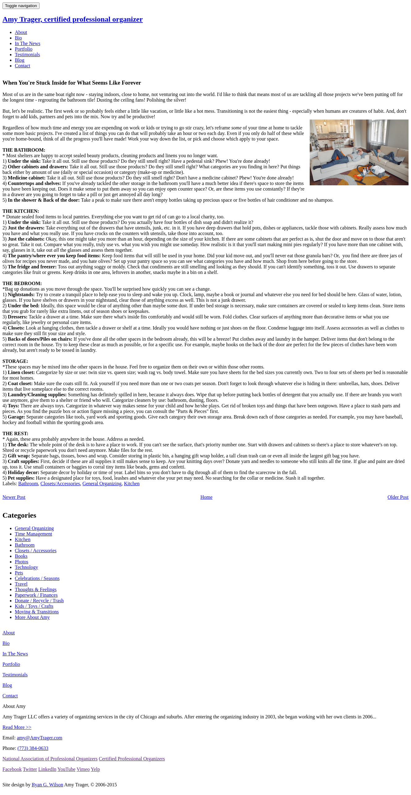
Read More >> (16, 727)
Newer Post (13, 497)
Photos (21, 561)
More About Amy (32, 617)
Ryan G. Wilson (47, 784)
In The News (27, 43)
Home (206, 497)
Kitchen (132, 483)
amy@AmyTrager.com (39, 737)
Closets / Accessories (36, 550)
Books (21, 556)
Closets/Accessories (60, 483)
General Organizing (101, 483)
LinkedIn (47, 769)
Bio (18, 37)
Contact (22, 65)
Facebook (12, 769)
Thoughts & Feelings (36, 589)
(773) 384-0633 (32, 748)
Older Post (398, 497)
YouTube (66, 769)
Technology (26, 567)
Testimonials (27, 54)
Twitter (30, 769)
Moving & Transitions (37, 611)
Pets (19, 572)
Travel (21, 584)
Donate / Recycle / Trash (39, 600)
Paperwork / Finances (36, 595)
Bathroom (28, 483)
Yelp (95, 769)
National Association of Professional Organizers (50, 758)
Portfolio (23, 49)
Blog (19, 60)
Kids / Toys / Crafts (34, 606)
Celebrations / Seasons (37, 578)
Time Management (33, 533)
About (21, 32)
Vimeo (83, 769)
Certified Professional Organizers (132, 758)
